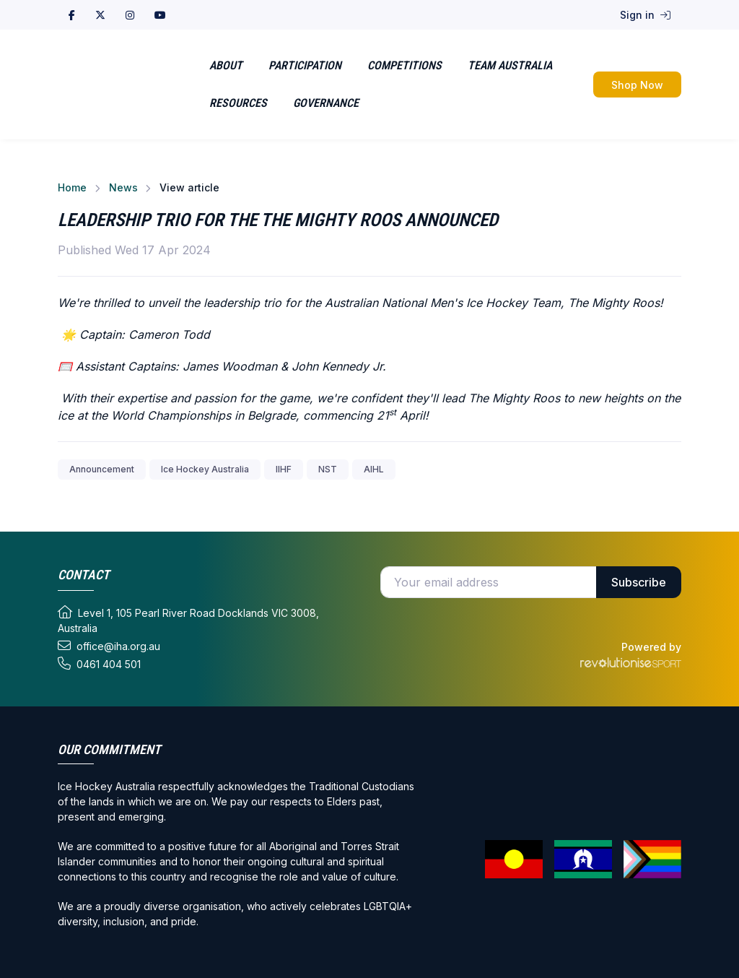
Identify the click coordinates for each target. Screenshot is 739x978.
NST (327, 469)
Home (72, 187)
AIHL (374, 469)
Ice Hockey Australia (205, 469)
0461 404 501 (99, 663)
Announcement (101, 469)
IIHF (284, 469)
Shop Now (637, 85)
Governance (326, 103)
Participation (304, 65)
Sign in (645, 15)
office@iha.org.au (109, 645)
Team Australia (510, 65)
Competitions (404, 65)
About (225, 65)
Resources (238, 103)
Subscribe (638, 582)
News (123, 187)
